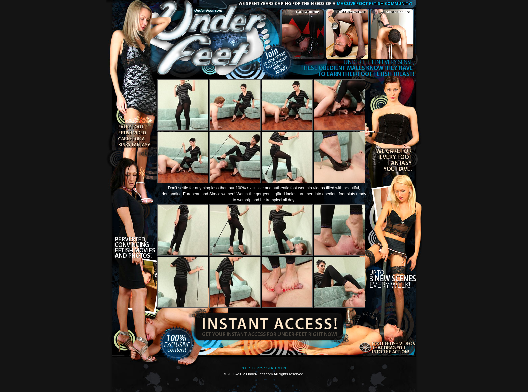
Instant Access (268, 325)
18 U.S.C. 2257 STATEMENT (264, 368)
